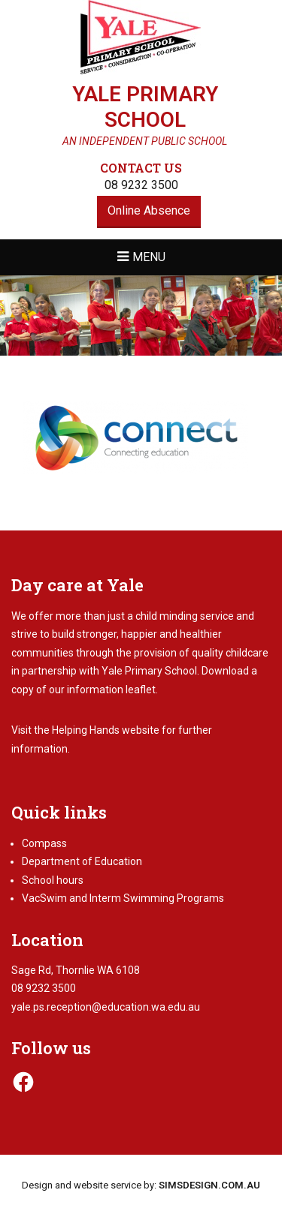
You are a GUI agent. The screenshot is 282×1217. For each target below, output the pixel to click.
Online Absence (149, 210)
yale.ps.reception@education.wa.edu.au (105, 1007)
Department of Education (82, 861)
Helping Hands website (105, 730)
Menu (148, 257)
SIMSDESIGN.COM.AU (209, 1185)
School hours (52, 880)
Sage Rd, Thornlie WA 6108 (75, 970)
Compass (44, 843)
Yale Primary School (145, 107)
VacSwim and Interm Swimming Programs (123, 898)
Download (225, 671)
